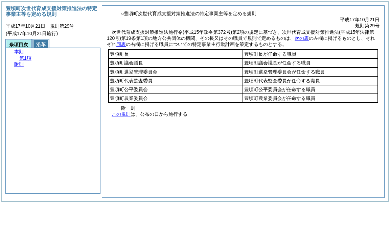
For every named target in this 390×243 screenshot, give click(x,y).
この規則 (121, 114)
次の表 (302, 38)
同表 (121, 44)
